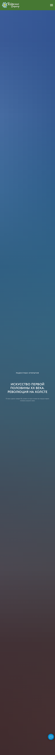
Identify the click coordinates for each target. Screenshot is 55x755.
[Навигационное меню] (51, 5)
